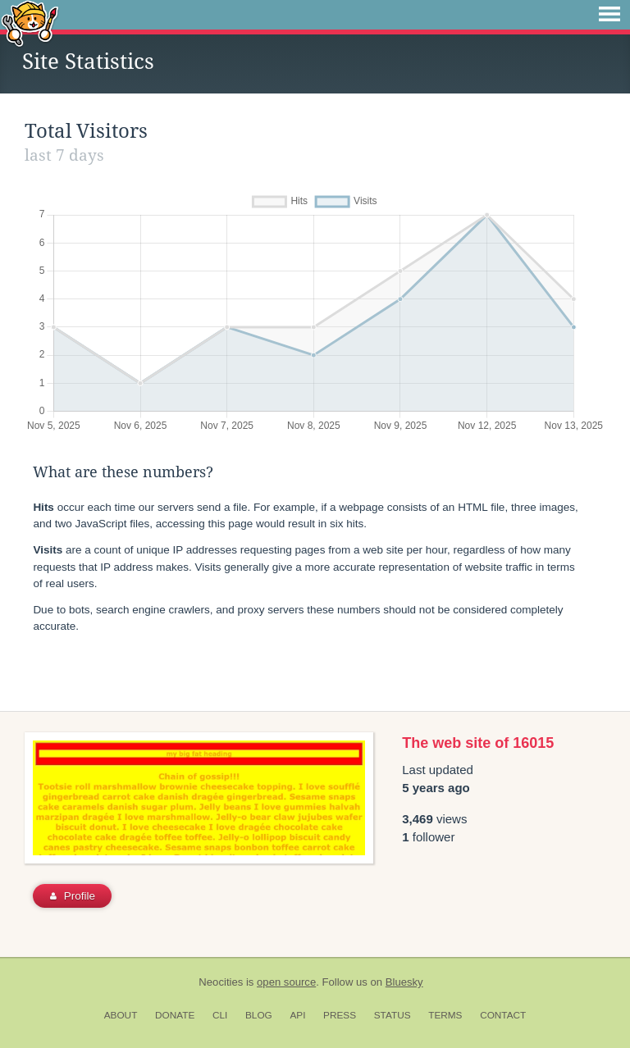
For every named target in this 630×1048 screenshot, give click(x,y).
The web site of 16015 (478, 743)
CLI (219, 1015)
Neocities (221, 982)
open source (286, 982)
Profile (72, 896)
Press (339, 1015)
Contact (503, 1015)
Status (392, 1015)
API (297, 1015)
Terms (445, 1015)
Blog (258, 1015)
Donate (174, 1015)
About (121, 1015)
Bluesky (404, 982)
